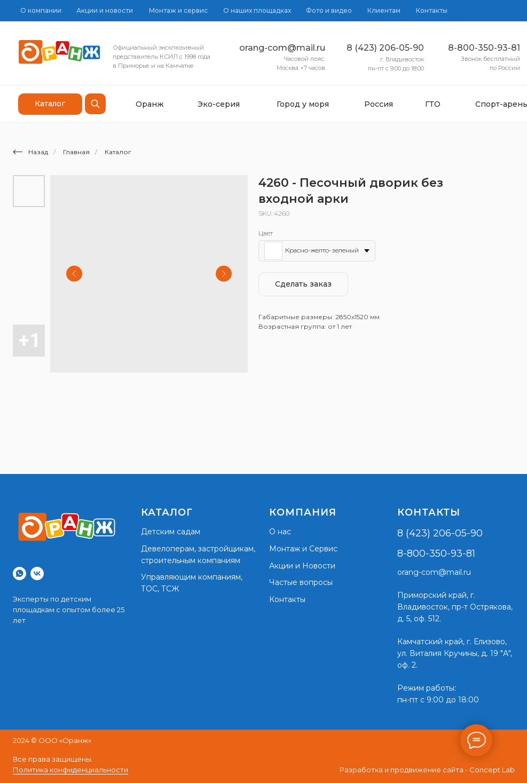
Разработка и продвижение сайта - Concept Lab (427, 769)
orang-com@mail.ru (282, 48)
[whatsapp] (19, 573)
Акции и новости (104, 10)
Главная (76, 152)
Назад (30, 152)
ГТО (433, 104)
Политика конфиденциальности (70, 769)
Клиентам (383, 10)
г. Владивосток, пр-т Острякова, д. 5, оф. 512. (455, 606)
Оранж (150, 104)
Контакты (431, 10)
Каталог (118, 152)
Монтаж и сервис (178, 10)
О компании (40, 10)
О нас (280, 531)
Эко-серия (219, 104)
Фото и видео (329, 10)
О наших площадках (257, 10)
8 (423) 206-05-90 (385, 48)
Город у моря (303, 104)
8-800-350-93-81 (484, 48)
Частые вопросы (301, 582)
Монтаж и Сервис (303, 548)
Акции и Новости (302, 566)
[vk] (37, 573)
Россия (378, 104)
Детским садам (170, 531)
